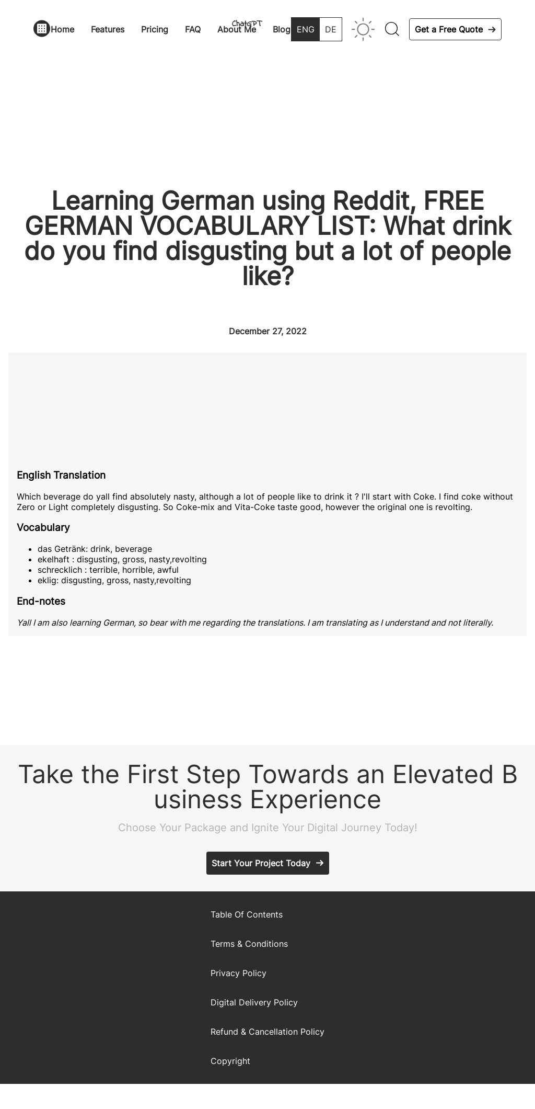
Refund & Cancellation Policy (267, 1031)
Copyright (230, 1061)
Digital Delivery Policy (254, 1002)
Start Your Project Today (261, 863)
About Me (236, 29)
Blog (281, 29)
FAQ (193, 29)
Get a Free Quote (449, 29)
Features (107, 29)
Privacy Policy (238, 973)
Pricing (154, 29)
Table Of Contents (247, 914)
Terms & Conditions (249, 943)
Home (62, 29)
